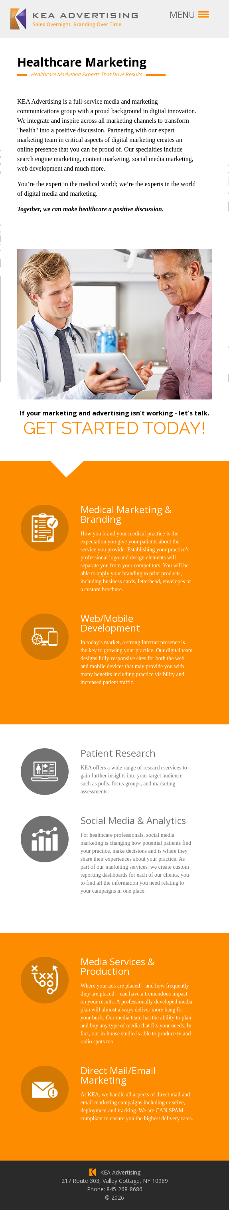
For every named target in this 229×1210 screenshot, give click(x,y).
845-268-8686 (124, 1189)
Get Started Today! (114, 427)
